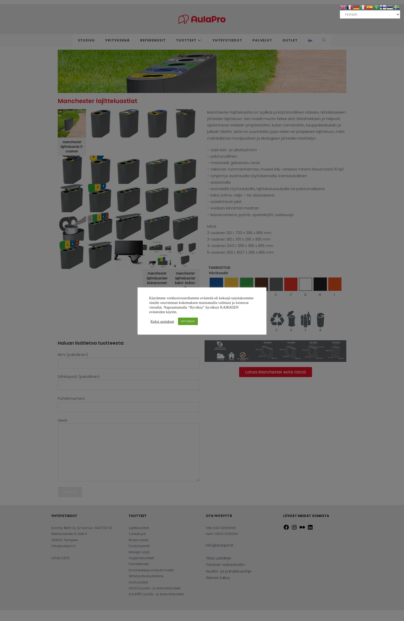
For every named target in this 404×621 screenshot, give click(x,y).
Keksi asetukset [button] (162, 321)
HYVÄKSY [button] (188, 321)
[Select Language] (370, 14)
